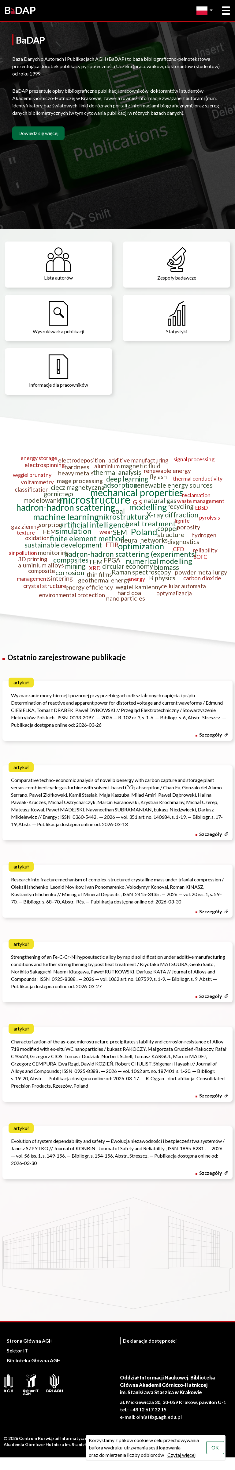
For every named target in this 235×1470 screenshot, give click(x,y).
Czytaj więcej (181, 1455)
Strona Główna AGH (30, 1353)
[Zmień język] (206, 10)
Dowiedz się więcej (38, 133)
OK (214, 1447)
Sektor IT (17, 1363)
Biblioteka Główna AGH (34, 1373)
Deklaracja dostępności (150, 1353)
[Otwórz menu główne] (226, 10)
